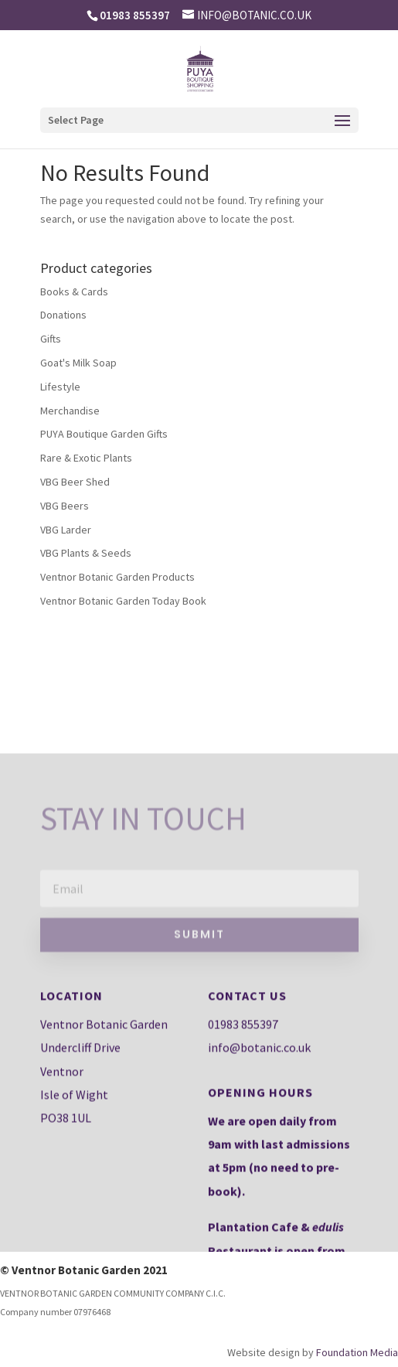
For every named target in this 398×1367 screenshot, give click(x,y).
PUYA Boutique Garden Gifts (104, 434)
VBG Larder (65, 530)
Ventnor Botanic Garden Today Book (123, 601)
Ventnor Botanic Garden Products (117, 577)
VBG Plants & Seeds (85, 553)
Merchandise (70, 411)
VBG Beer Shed (75, 482)
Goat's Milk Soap (78, 363)
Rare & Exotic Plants (86, 458)
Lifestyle (60, 387)
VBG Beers (64, 506)
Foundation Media (357, 1352)
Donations (63, 315)
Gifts (50, 339)
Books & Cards (74, 291)
